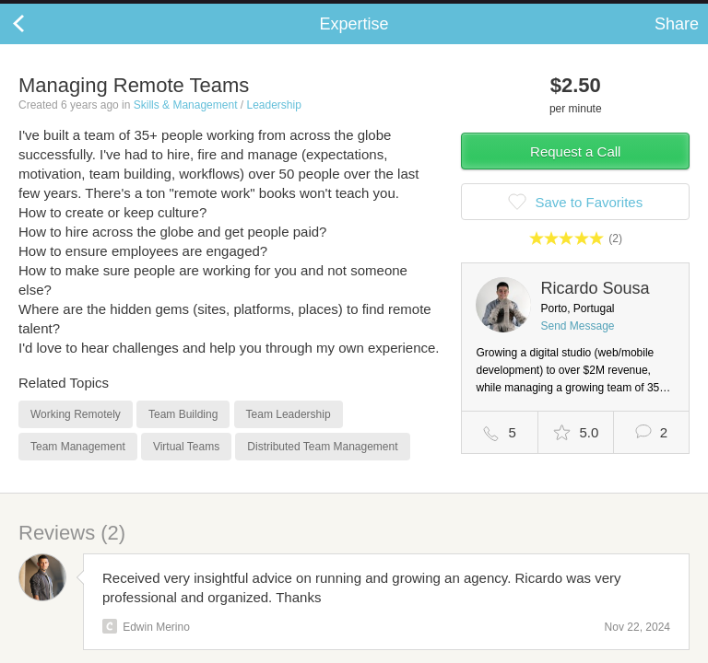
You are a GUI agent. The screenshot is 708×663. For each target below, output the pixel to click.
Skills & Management (186, 123)
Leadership (273, 123)
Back (37, 42)
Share (677, 42)
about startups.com (635, 12)
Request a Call (575, 170)
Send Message (577, 344)
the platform (98, 11)
